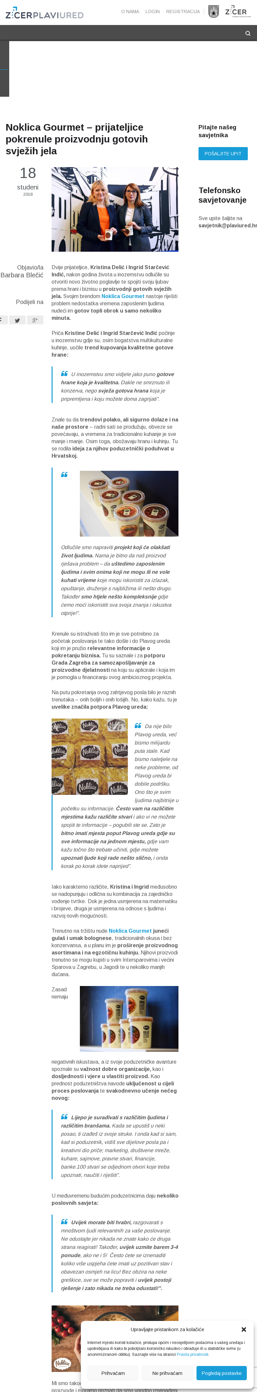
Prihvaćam (113, 1373)
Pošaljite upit (223, 154)
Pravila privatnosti (192, 1354)
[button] (244, 1329)
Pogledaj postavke (221, 1373)
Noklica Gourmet (123, 297)
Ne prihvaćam (167, 1373)
